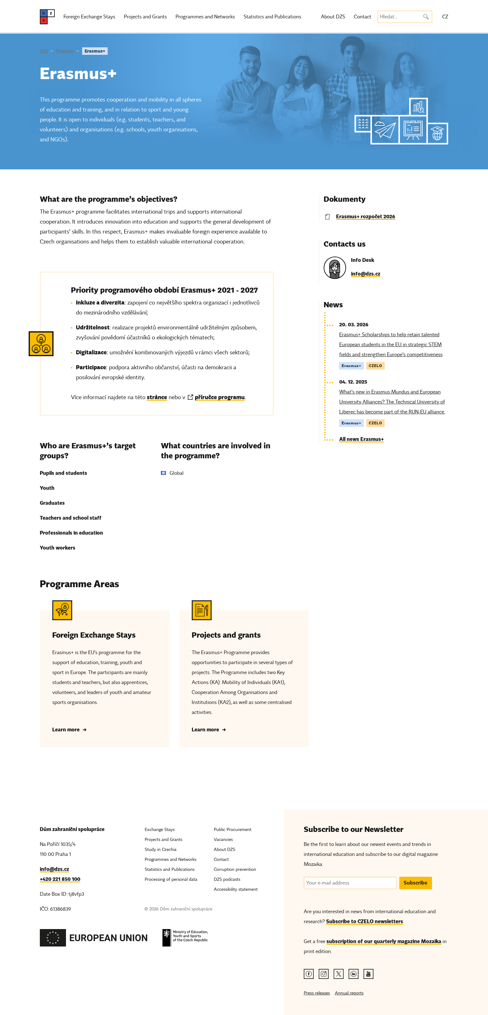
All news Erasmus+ (361, 439)
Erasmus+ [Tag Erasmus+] (351, 365)
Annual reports (349, 993)
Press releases (317, 993)
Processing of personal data (171, 879)
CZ (445, 17)
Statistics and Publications (272, 17)
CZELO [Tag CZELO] (375, 365)
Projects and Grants (145, 17)
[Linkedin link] (354, 974)
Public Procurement (232, 829)
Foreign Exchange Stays (89, 17)
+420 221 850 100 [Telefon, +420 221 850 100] (60, 879)
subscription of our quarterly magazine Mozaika (383, 941)
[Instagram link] (324, 974)
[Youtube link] (368, 974)
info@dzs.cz (365, 274)
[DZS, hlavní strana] (47, 16)
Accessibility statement (236, 889)
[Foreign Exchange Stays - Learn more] (104, 673)
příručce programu (220, 397)
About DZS (333, 17)
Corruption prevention (235, 869)
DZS (44, 51)
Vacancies (223, 839)
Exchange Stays (160, 829)
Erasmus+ (95, 51)
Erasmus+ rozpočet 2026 (365, 216)
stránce (157, 397)
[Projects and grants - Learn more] (244, 673)
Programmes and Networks (205, 17)
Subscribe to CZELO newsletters (364, 921)
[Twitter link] (339, 974)
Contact (362, 17)
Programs (65, 51)
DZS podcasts (227, 879)
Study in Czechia (160, 849)
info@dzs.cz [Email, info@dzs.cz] (54, 869)
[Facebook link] (309, 974)
